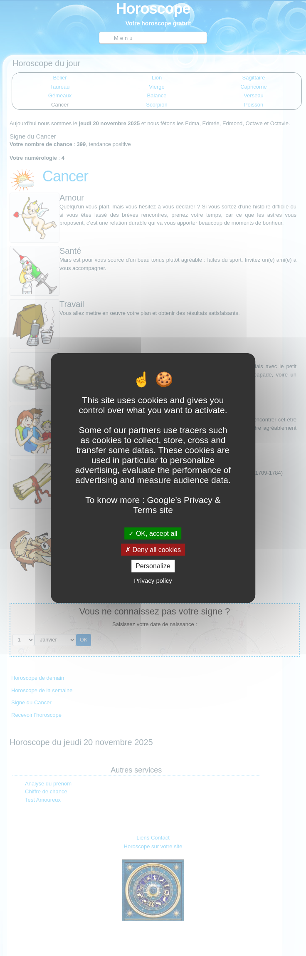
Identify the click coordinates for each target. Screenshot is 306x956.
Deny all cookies (153, 549)
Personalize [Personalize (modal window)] (153, 566)
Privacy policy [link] (153, 580)
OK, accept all (152, 533)
